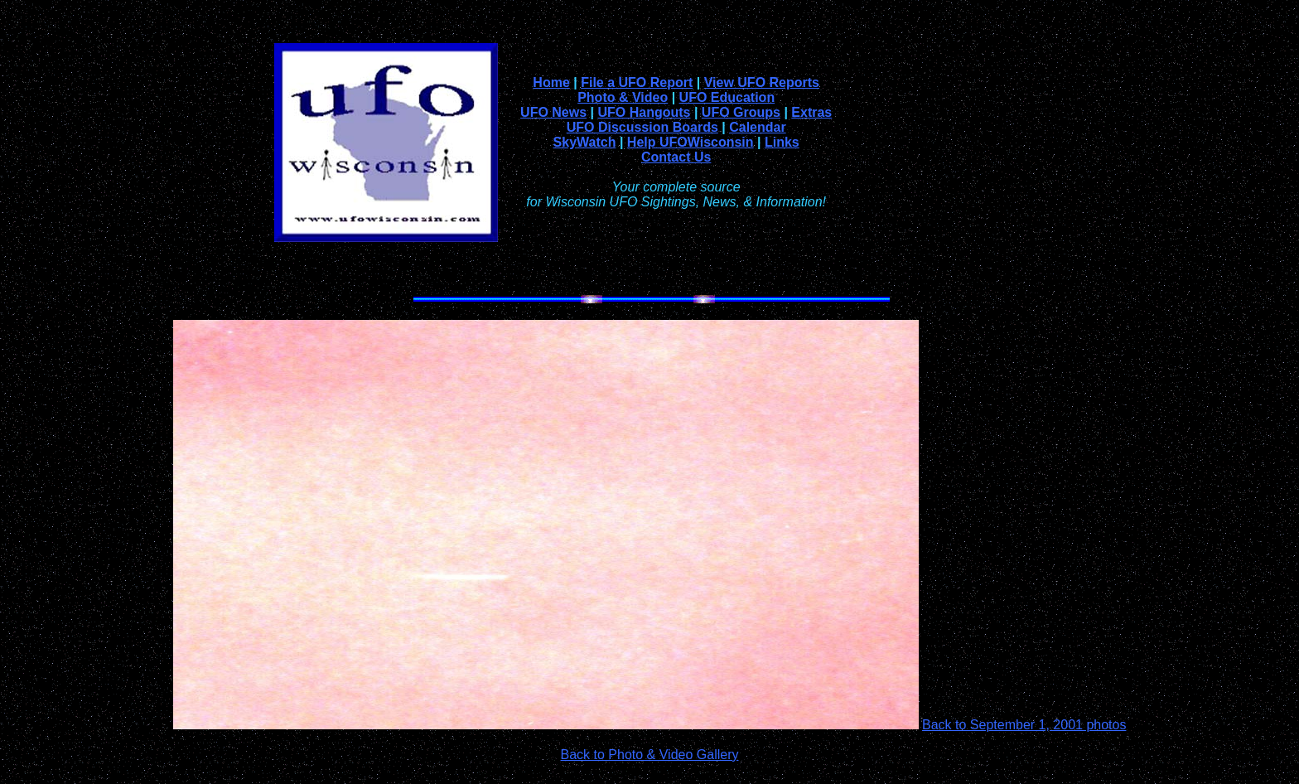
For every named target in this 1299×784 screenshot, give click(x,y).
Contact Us (676, 157)
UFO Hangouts (643, 112)
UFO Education (727, 97)
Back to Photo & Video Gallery (650, 755)
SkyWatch (584, 142)
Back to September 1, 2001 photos (1024, 725)
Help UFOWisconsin (690, 142)
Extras (811, 112)
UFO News (553, 112)
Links (782, 142)
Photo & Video (622, 97)
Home (551, 82)
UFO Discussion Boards (642, 127)
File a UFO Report (637, 82)
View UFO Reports (761, 82)
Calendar (757, 127)
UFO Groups (741, 112)
